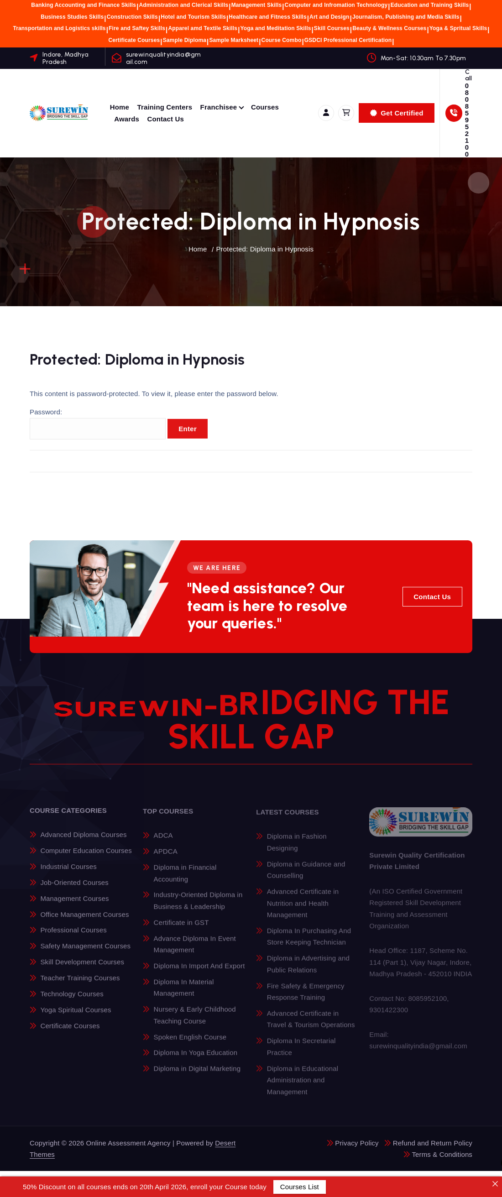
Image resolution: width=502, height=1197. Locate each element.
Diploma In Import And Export (199, 972)
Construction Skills (132, 17)
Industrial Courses (68, 873)
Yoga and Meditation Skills (275, 28)
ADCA (163, 842)
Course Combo (281, 40)
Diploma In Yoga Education (196, 1059)
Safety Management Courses (85, 952)
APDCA (166, 858)
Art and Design (329, 17)
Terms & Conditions (442, 1154)
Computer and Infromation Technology (336, 5)
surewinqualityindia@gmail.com (163, 58)
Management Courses (74, 904)
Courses (265, 107)
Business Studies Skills (72, 17)
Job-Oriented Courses (74, 889)
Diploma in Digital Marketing (197, 1075)
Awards (126, 119)
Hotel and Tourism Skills (193, 17)
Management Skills (256, 5)
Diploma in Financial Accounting (185, 879)
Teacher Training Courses (80, 984)
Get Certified (397, 113)
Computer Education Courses (85, 857)
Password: (98, 430)
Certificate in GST (181, 928)
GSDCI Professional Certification (348, 40)
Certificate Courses (134, 40)
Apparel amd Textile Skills (202, 28)
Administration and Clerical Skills (183, 5)
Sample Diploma (184, 40)
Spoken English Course (190, 1043)
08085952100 (467, 120)
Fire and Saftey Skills (137, 28)
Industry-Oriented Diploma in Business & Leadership (198, 907)
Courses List (299, 1187)
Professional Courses (73, 936)
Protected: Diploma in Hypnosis (265, 249)
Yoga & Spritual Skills (458, 28)
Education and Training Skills (430, 5)
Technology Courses (71, 1000)
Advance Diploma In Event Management (195, 950)
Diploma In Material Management (184, 994)
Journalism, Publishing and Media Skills (406, 17)
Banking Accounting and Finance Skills (83, 5)
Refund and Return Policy (432, 1143)
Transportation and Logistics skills (59, 28)
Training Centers (165, 107)
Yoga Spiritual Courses (75, 1015)
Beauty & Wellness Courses (389, 28)
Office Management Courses (84, 920)
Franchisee (218, 107)
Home (119, 107)
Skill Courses (332, 28)
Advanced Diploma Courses (83, 841)
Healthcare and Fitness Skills (267, 17)
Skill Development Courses (82, 968)
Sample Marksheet (233, 40)
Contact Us (165, 119)
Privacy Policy (356, 1143)
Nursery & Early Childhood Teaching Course (195, 1021)
